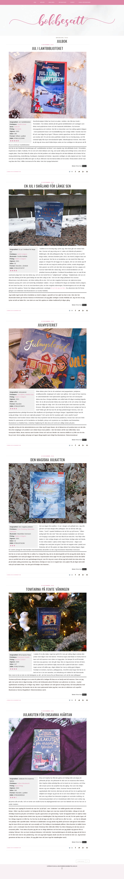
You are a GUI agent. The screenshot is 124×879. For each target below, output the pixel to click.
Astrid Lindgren (22, 254)
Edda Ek (17, 126)
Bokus (84, 166)
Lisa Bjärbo (21, 394)
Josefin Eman (21, 124)
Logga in (74, 866)
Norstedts (18, 129)
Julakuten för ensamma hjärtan (47, 714)
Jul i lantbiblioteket (47, 48)
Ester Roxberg (22, 529)
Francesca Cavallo (23, 657)
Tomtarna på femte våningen (47, 589)
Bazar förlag (19, 786)
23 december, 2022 (47, 182)
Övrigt (72, 2)
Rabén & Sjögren (20, 259)
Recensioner (62, 2)
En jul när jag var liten (58, 288)
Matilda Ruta (29, 394)
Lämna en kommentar (14, 171)
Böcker (42, 2)
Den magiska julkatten (47, 459)
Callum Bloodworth (23, 783)
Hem (35, 2)
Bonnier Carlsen (20, 659)
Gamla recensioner (84, 2)
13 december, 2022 (47, 711)
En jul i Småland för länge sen (47, 185)
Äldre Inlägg (83, 861)
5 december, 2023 (48, 44)
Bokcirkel (52, 2)
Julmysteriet (47, 324)
